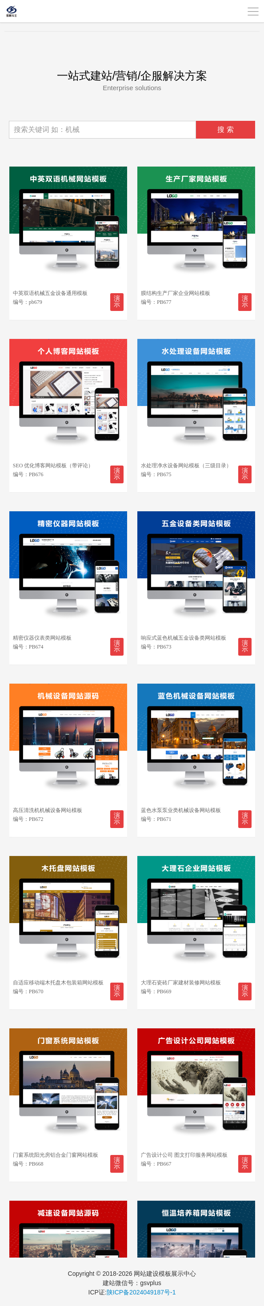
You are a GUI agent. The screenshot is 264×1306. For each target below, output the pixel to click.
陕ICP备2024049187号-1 (141, 1292)
